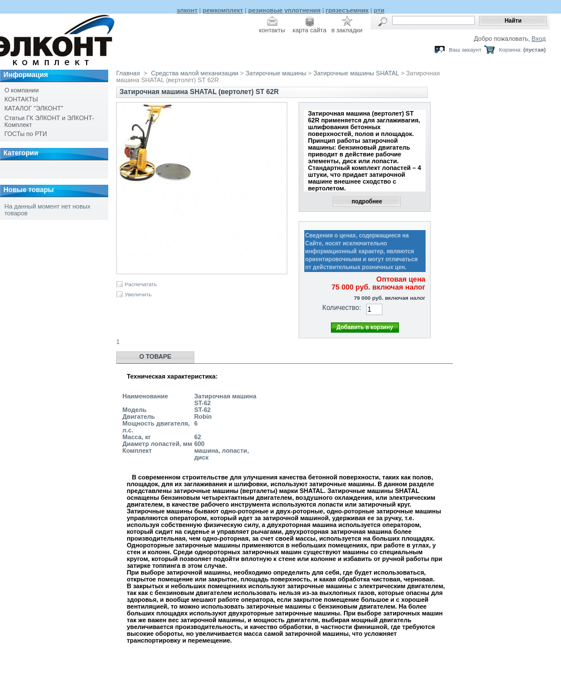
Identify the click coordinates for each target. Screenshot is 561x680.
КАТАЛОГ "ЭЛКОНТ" (34, 108)
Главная (128, 73)
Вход (539, 38)
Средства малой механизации (195, 73)
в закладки (347, 30)
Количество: (341, 308)
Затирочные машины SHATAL (356, 73)
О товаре (155, 356)
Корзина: (510, 49)
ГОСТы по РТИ (26, 133)
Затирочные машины (275, 73)
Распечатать (141, 284)
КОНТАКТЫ (21, 99)
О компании (22, 90)
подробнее (366, 201)
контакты (272, 30)
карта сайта (309, 30)
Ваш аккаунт (465, 49)
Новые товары (28, 190)
